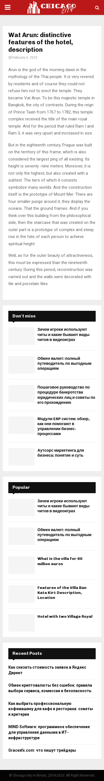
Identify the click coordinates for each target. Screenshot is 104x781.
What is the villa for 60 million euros (59, 561)
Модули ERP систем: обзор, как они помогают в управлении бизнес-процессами (63, 426)
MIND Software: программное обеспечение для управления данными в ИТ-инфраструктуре (49, 732)
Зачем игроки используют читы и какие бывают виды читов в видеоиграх (63, 334)
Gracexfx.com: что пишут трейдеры (42, 750)
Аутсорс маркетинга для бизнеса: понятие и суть (60, 453)
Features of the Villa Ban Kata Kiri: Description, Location (62, 592)
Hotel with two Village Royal (64, 616)
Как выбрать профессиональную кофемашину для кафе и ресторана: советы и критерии (50, 709)
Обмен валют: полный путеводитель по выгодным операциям (64, 363)
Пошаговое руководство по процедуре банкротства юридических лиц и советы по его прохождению (66, 395)
